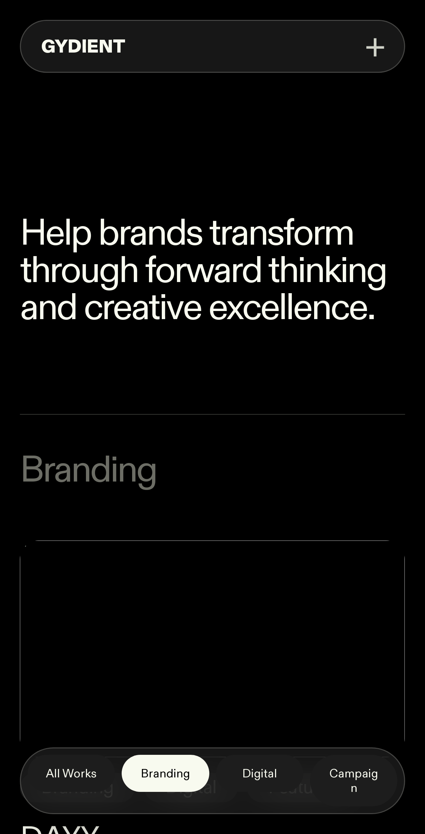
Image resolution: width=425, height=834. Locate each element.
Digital (259, 774)
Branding (165, 774)
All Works (71, 774)
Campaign (353, 781)
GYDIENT (83, 46)
